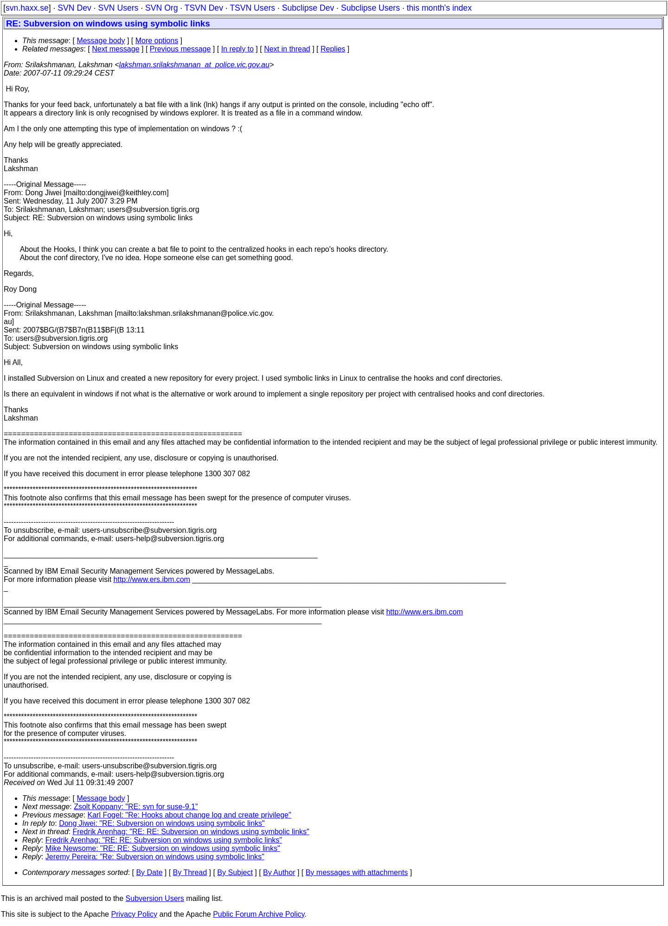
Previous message (180, 49)
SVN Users (118, 8)
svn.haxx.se (27, 8)
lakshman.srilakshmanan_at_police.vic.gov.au (194, 65)
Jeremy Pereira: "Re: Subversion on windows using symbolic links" (154, 857)
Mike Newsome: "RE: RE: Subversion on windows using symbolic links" (162, 848)
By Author (279, 872)
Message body (101, 41)
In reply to (237, 49)
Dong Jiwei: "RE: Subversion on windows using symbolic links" (162, 823)
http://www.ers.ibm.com (152, 579)
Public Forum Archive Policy (258, 914)
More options (157, 41)
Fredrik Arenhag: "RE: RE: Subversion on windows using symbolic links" (191, 832)
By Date (149, 872)
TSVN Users (252, 8)
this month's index (439, 8)
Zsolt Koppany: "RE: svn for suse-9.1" (136, 807)
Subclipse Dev (308, 8)
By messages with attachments (357, 872)
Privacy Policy (134, 914)
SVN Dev (74, 8)
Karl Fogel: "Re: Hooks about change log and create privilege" (189, 815)
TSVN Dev (204, 8)
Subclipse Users (370, 8)
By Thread (190, 872)
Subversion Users (155, 898)
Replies (333, 49)
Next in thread (287, 49)
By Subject (234, 872)
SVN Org (161, 8)
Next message (115, 49)
